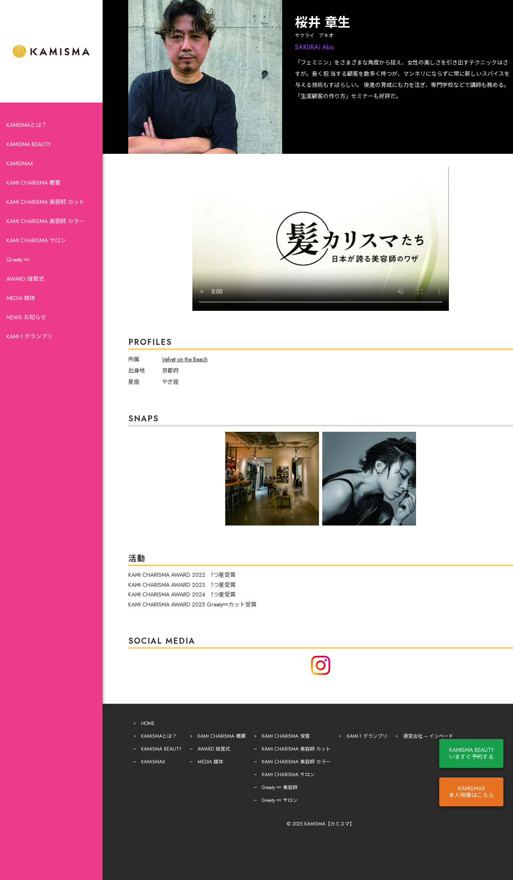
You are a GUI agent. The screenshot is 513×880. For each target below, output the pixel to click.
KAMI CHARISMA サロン (36, 240)
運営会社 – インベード (428, 736)
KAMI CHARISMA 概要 (33, 183)
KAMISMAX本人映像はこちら (471, 791)
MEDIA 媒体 (20, 298)
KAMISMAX (19, 163)
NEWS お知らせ (26, 317)
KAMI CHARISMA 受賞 (286, 736)
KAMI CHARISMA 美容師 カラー (45, 221)
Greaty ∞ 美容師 (279, 787)
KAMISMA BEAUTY (28, 144)
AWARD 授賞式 (25, 279)
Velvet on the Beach (185, 359)
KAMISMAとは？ (26, 125)
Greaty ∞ (18, 260)
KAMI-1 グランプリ (29, 336)
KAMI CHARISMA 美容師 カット (45, 202)
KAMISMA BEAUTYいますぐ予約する (471, 753)
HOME (148, 723)
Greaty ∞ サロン (279, 800)
